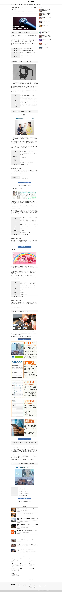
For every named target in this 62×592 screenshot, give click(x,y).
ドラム (44, 585)
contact (18, 586)
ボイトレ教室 (20, 4)
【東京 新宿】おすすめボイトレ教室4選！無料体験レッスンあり (27, 530)
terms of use (19, 585)
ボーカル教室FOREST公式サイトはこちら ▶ (24, 246)
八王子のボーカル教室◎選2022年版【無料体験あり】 (25, 513)
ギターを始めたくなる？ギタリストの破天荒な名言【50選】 (26, 544)
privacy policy (24, 585)
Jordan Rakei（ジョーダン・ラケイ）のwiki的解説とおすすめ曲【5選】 (46, 36)
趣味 (44, 586)
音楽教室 (35, 587)
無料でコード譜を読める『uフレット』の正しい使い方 (25, 539)
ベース (39, 585)
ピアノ (34, 585)
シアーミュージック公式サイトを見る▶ (24, 182)
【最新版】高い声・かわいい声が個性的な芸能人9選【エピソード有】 (46, 18)
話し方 (34, 586)
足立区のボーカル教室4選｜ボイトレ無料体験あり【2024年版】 (27, 508)
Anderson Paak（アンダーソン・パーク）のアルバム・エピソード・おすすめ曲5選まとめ (46, 44)
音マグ (12, 4)
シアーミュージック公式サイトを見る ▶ (24, 498)
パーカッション (30, 587)
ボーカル (16, 4)
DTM (29, 586)
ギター (29, 585)
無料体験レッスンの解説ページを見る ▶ (24, 185)
